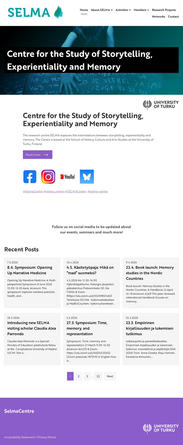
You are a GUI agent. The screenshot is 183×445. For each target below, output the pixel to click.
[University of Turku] (161, 433)
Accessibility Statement (19, 437)
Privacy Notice (47, 437)
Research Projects (164, 10)
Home (84, 10)
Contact (173, 16)
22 (98, 376)
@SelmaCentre (33, 191)
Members (140, 10)
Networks (158, 16)
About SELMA (100, 10)
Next (110, 376)
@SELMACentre (75, 191)
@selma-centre (98, 191)
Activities (122, 10)
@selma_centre (54, 191)
